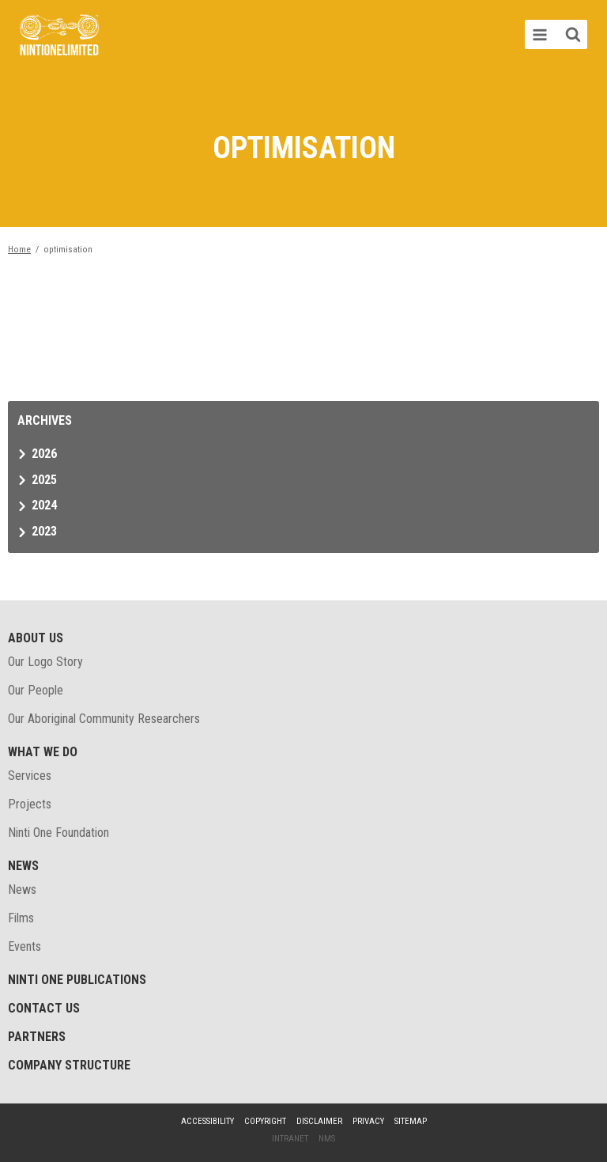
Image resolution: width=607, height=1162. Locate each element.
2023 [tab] (44, 531)
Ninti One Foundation (58, 832)
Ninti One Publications (77, 979)
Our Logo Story (45, 661)
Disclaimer (319, 1121)
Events (24, 946)
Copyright (265, 1121)
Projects (29, 804)
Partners (37, 1036)
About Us (35, 637)
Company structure (69, 1065)
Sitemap (410, 1121)
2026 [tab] (44, 453)
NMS (327, 1139)
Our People (35, 690)
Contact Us (44, 1008)
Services (29, 775)
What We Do (42, 751)
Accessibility (207, 1121)
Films (21, 917)
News (23, 865)
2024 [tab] (44, 505)
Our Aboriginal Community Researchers (104, 718)
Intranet (290, 1139)
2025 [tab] (44, 479)
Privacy (368, 1121)
